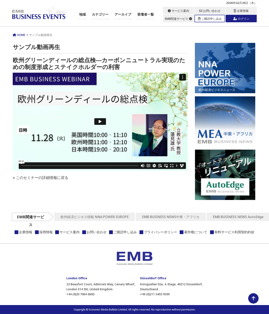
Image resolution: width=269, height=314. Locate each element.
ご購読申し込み (210, 19)
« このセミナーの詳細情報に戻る (40, 177)
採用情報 (46, 232)
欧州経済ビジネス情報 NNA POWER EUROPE (95, 217)
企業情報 (241, 11)
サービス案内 (178, 11)
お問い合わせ (209, 11)
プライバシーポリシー (160, 232)
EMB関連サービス (178, 19)
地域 (82, 14)
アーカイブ (123, 14)
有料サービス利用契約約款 (234, 232)
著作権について (195, 232)
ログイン (241, 19)
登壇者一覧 (145, 14)
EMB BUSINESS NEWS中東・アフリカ (170, 217)
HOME (19, 35)
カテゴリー (100, 14)
